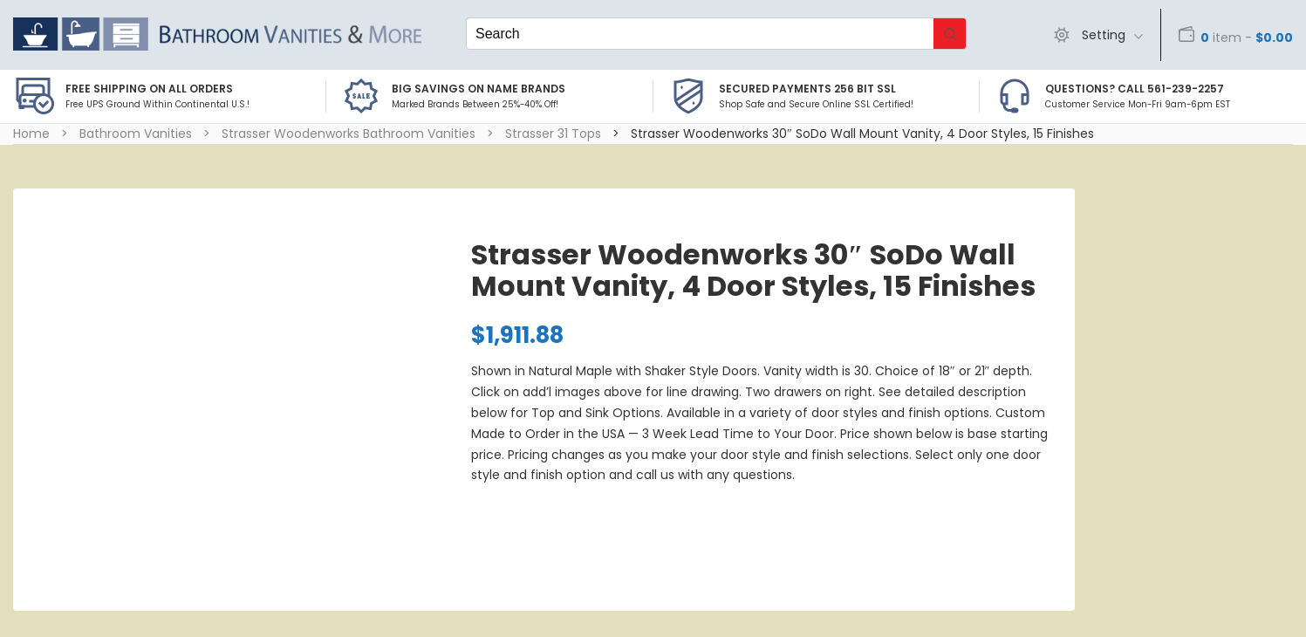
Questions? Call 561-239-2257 (1134, 88)
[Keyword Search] (700, 33)
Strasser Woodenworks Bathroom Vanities (348, 133)
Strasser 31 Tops (553, 133)
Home (31, 133)
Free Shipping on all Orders (149, 88)
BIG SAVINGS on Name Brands (478, 88)
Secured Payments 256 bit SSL (807, 88)
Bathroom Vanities (135, 133)
